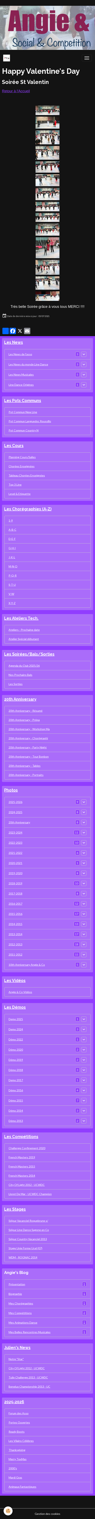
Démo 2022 (16, 1039)
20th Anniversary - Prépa (24, 720)
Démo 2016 (16, 1090)
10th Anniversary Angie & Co (27, 964)
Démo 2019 (16, 1059)
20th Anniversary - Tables (25, 765)
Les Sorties (16, 684)
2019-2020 (15, 873)
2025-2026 (15, 802)
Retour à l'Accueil (16, 91)
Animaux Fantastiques (22, 1486)
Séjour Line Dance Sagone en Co (29, 1230)
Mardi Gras (15, 1477)
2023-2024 (15, 832)
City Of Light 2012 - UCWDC (27, 1184)
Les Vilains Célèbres (21, 1440)
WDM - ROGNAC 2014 (23, 1257)
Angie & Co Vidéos (20, 992)
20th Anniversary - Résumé (26, 710)
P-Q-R (13, 575)
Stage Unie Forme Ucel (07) (25, 1248)
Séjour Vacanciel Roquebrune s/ (28, 1220)
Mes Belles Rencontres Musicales (47, 1332)
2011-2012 (15, 954)
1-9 (11, 520)
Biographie (47, 1294)
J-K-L (12, 557)
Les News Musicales (21, 374)
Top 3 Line (15, 484)
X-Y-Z (12, 603)
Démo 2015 (16, 1100)
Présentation (47, 1284)
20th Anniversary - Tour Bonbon (29, 756)
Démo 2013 (16, 1120)
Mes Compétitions (47, 1313)
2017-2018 (15, 893)
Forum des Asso (19, 1413)
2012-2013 (15, 944)
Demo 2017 (16, 1080)
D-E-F (12, 538)
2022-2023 (15, 842)
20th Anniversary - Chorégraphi (28, 738)
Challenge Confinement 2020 (27, 1148)
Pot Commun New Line (23, 412)
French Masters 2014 (22, 1175)
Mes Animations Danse (47, 1322)
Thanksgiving (17, 1450)
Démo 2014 (16, 1110)
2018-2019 (15, 883)
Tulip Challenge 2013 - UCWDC (28, 1377)
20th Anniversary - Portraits (26, 775)
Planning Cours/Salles (22, 457)
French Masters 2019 (22, 1157)
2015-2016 (15, 914)
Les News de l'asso (20, 354)
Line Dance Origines (21, 384)
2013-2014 (15, 934)
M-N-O (13, 566)
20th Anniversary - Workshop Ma (29, 729)
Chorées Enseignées (22, 466)
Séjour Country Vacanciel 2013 (28, 1239)
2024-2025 (15, 812)
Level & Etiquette (20, 493)
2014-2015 (15, 924)
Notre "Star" (16, 1359)
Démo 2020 (16, 1049)
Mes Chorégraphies (47, 1303)
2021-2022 (15, 852)
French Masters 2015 (22, 1166)
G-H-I (12, 548)
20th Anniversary (19, 822)
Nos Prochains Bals (20, 674)
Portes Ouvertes (19, 1422)
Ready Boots (17, 1431)
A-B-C (12, 529)
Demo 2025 (16, 1019)
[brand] (7, 58)
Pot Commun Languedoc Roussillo (30, 421)
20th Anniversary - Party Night (28, 747)
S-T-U (12, 584)
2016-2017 (15, 903)
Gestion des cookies (47, 1513)
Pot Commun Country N (24, 430)
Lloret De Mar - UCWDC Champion (30, 1194)
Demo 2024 (16, 1029)
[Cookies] (8, 1510)
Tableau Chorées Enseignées (27, 475)
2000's (13, 1468)
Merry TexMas (18, 1459)
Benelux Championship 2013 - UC (29, 1386)
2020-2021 (15, 863)
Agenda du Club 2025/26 (24, 665)
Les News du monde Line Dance (28, 364)
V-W (11, 594)
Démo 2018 (16, 1070)
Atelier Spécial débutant (24, 639)
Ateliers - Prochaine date (24, 629)
